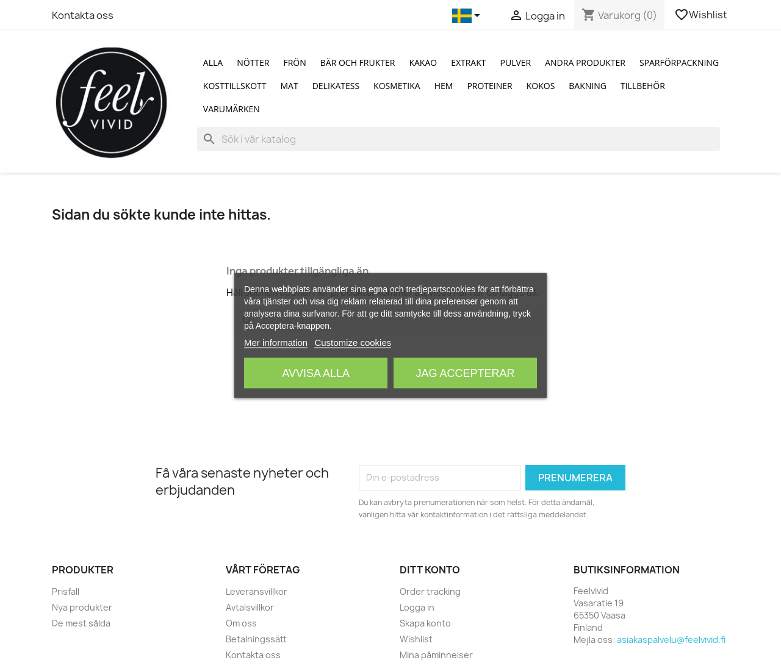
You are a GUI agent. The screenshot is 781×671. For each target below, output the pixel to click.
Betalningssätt (256, 639)
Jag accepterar (465, 373)
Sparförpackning (679, 62)
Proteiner (489, 86)
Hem (443, 86)
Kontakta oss (82, 15)
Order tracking (430, 591)
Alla (213, 62)
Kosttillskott (235, 86)
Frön (294, 62)
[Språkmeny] (468, 16)
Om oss (241, 623)
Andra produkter (585, 62)
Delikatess (335, 86)
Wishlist (701, 14)
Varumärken (231, 109)
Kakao (423, 62)
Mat (289, 86)
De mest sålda (81, 623)
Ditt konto (430, 569)
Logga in (417, 607)
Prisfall (65, 591)
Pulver (515, 62)
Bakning (587, 86)
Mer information (276, 342)
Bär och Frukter (357, 62)
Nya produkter (82, 607)
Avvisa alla (316, 373)
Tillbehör (643, 86)
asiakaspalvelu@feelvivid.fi (671, 639)
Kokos (541, 86)
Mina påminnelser (436, 655)
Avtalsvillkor (250, 607)
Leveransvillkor (256, 591)
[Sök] (458, 139)
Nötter (253, 62)
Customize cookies (352, 342)
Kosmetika (396, 86)
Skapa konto (425, 623)
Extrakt (468, 62)
